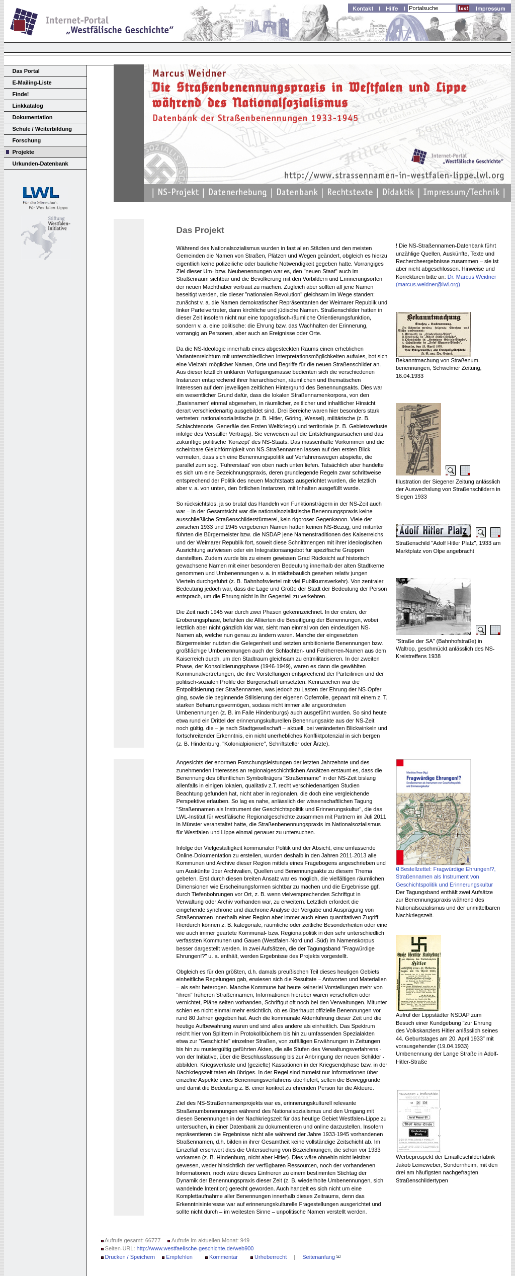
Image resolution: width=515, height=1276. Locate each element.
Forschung (27, 140)
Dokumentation (33, 117)
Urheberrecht (270, 1257)
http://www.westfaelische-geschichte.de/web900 (195, 1248)
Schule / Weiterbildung (42, 129)
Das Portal (26, 71)
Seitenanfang (318, 1257)
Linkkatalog (28, 106)
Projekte (23, 152)
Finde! (21, 94)
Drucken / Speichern (130, 1257)
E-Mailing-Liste (32, 82)
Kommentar (223, 1257)
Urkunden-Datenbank (40, 164)
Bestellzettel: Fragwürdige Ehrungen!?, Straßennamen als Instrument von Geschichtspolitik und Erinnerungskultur (446, 877)
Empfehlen (179, 1257)
